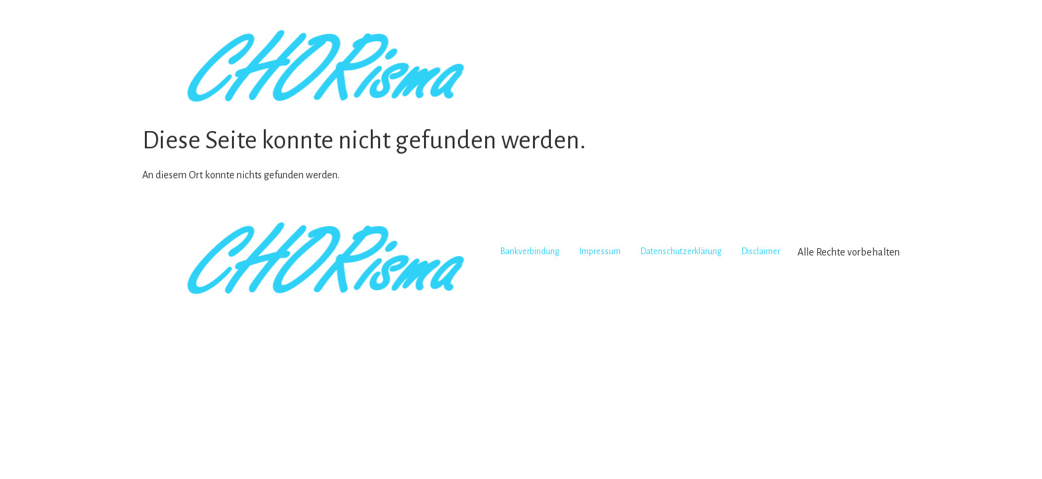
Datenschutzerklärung (681, 251)
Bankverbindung (530, 251)
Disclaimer (761, 251)
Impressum (600, 251)
